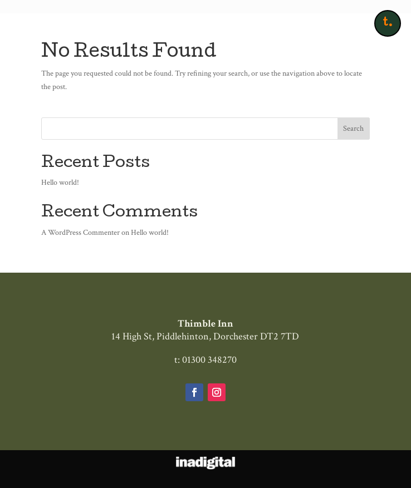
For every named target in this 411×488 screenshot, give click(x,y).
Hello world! (60, 183)
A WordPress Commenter (80, 233)
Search (353, 129)
